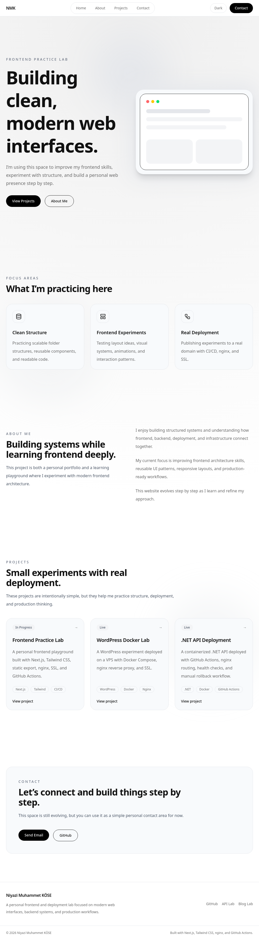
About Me (59, 201)
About (100, 8)
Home (81, 8)
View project (22, 701)
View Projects (23, 201)
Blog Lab (246, 903)
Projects (120, 8)
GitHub (65, 835)
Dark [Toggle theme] (218, 8)
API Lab (228, 903)
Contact (143, 8)
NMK (10, 8)
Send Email (34, 835)
